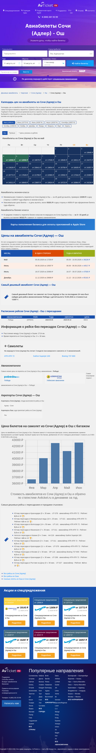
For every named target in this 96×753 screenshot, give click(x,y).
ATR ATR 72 (9, 354)
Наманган (48, 682)
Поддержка (62, 11)
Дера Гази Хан (40, 697)
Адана (47, 688)
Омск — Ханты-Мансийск (77, 682)
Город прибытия (54, 47)
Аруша (47, 691)
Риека (47, 679)
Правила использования (10, 686)
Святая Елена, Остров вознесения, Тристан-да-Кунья (33, 688)
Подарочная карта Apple (46, 11)
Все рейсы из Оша (11, 574)
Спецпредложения (12, 11)
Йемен (31, 706)
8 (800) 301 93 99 (50, 15)
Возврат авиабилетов (9, 679)
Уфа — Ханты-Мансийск (76, 679)
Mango (57, 709)
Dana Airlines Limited (57, 676)
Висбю (47, 676)
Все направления (75, 697)
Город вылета (7, 47)
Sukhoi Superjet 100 (41, 354)
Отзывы (81, 11)
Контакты (90, 11)
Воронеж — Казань (74, 676)
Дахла (41, 676)
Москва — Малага (74, 694)
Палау (31, 712)
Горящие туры (28, 11)
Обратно (25, 57)
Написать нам (11, 701)
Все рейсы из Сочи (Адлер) (15, 571)
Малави (31, 709)
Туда (4, 57)
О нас (72, 11)
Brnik (46, 673)
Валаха (41, 679)
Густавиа (42, 703)
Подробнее (17, 621)
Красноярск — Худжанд (76, 685)
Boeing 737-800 (68, 354)
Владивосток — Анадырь (77, 688)
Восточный (49, 694)
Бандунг (41, 685)
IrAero (57, 724)
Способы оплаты (8, 677)
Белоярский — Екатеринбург (78, 673)
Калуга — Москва (74, 691)
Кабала (41, 673)
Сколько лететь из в (19, 577)
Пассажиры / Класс (49, 57)
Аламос (41, 682)
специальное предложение (65, 77)
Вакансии (5, 682)
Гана (30, 715)
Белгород (48, 685)
